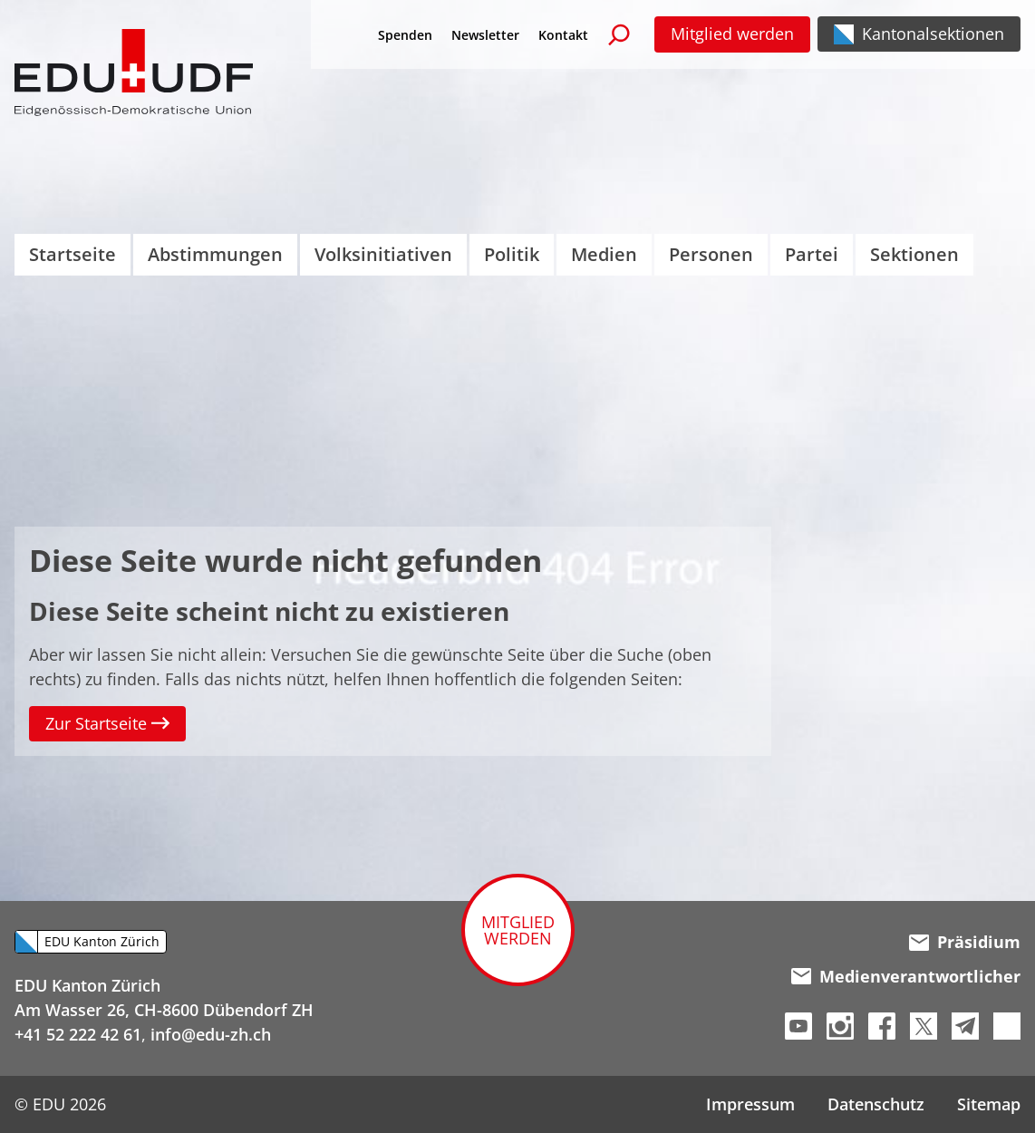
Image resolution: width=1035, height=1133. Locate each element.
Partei (811, 254)
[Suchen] (619, 34)
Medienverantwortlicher (906, 976)
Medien (604, 254)
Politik (511, 254)
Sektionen (914, 254)
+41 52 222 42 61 (78, 1034)
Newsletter (485, 35)
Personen (711, 254)
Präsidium (965, 942)
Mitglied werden (732, 33)
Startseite (72, 254)
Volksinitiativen (383, 254)
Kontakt (563, 35)
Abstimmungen (215, 254)
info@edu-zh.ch (210, 1034)
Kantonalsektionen (933, 33)
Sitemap (988, 1104)
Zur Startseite (107, 723)
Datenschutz (875, 1104)
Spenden (405, 35)
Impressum (750, 1104)
